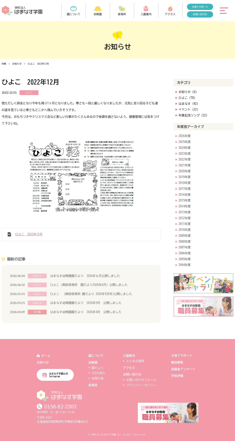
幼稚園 (98, 14)
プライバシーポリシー (141, 385)
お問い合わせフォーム (141, 379)
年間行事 (97, 378)
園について (73, 14)
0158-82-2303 (60, 406)
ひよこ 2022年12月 (28, 234)
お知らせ (17, 64)
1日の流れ (98, 373)
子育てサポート (181, 355)
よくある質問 (135, 361)
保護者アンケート (183, 369)
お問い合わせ (132, 374)
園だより (97, 367)
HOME (4, 64)
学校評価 (177, 375)
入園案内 (146, 14)
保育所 (122, 14)
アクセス (170, 14)
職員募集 (177, 362)
